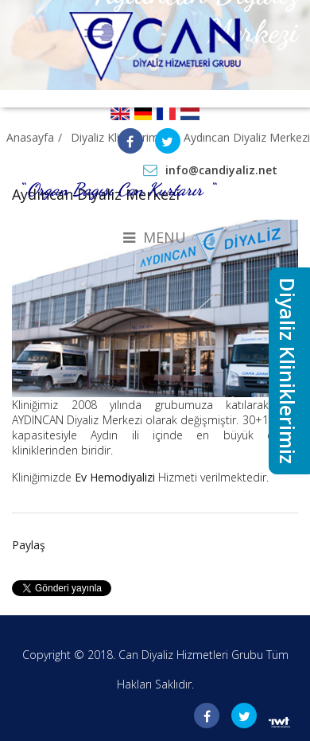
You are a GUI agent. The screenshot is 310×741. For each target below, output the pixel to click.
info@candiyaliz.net (221, 169)
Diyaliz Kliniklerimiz (287, 371)
